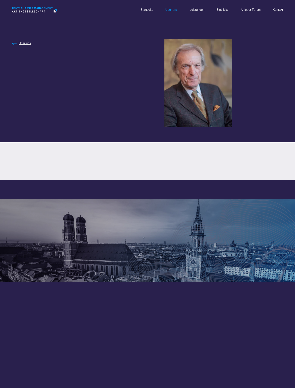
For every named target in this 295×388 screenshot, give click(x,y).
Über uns (25, 43)
